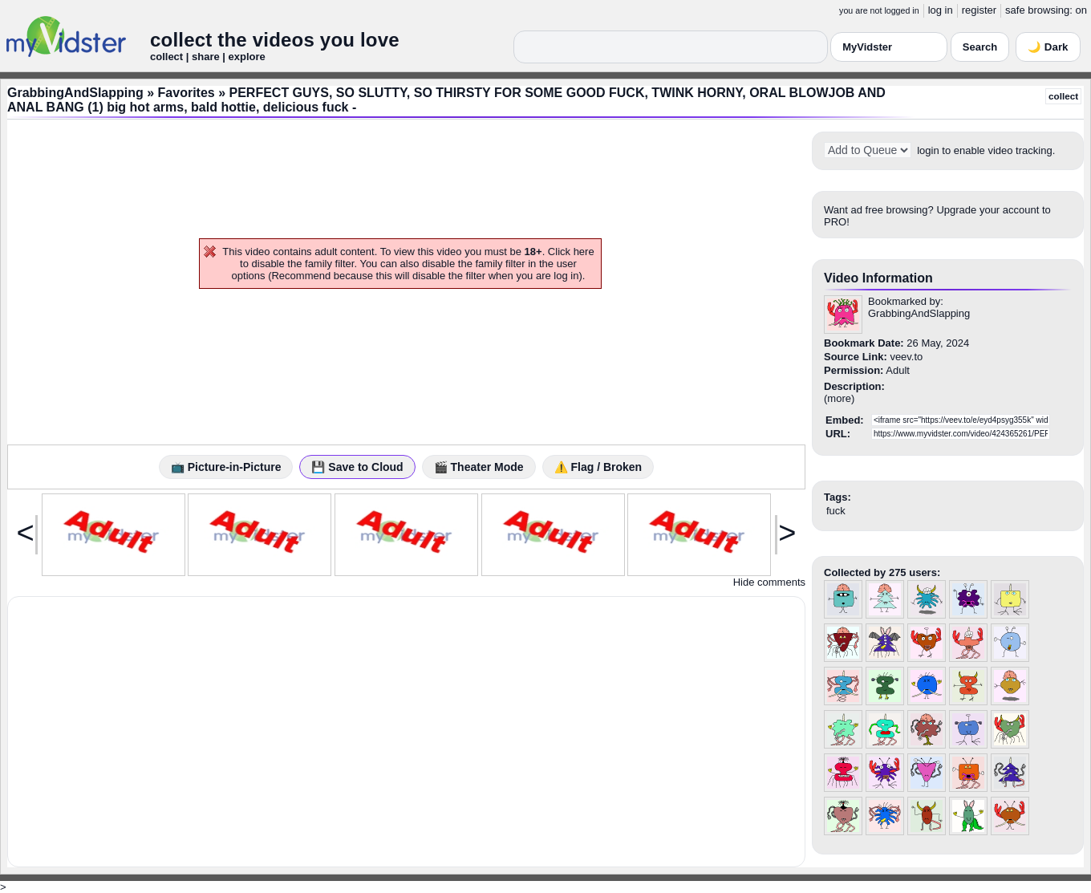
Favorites (186, 92)
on (1081, 10)
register (979, 10)
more (839, 398)
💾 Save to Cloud (357, 467)
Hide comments (769, 582)
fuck (836, 511)
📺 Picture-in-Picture (226, 467)
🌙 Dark (1048, 47)
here (584, 252)
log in (940, 10)
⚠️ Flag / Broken (598, 467)
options (249, 276)
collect (1063, 96)
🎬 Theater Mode (479, 467)
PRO (835, 222)
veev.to (906, 357)
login (928, 150)
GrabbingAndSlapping (75, 92)
